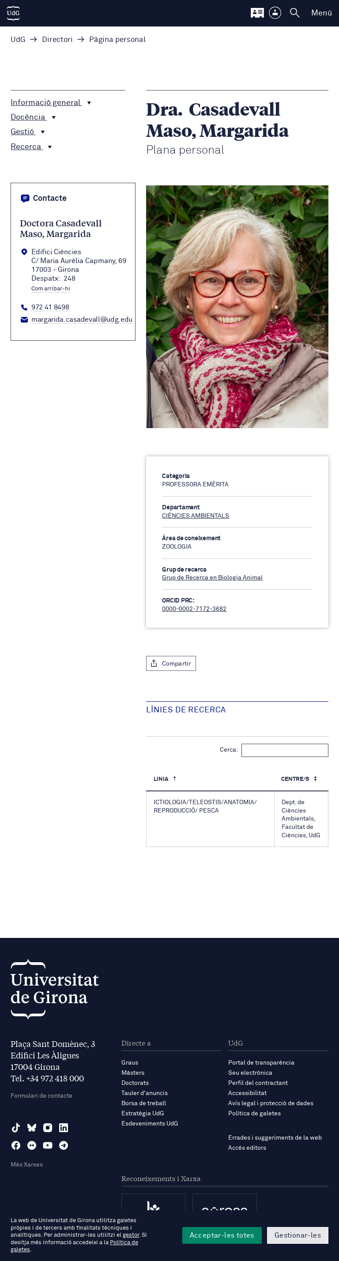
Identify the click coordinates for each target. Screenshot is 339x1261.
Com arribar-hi (50, 289)
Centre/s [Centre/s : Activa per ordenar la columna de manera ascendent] (295, 779)
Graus (129, 1063)
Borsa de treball (143, 1103)
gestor (131, 1235)
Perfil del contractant (258, 1083)
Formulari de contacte (41, 1096)
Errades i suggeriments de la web (275, 1138)
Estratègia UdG (142, 1113)
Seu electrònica (250, 1073)
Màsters (132, 1073)
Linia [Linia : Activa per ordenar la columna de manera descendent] (162, 779)
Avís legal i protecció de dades (270, 1103)
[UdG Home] (13, 13)
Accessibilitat (247, 1093)
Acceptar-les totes (222, 1235)
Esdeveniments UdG (149, 1124)
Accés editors (247, 1148)
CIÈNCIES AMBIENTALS (195, 516)
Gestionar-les (298, 1235)
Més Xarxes (27, 1165)
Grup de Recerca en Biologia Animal (212, 578)
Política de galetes (254, 1113)
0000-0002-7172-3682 (194, 609)
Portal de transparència (261, 1063)
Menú (321, 13)
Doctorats (135, 1083)
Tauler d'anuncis (144, 1093)
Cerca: (274, 750)
